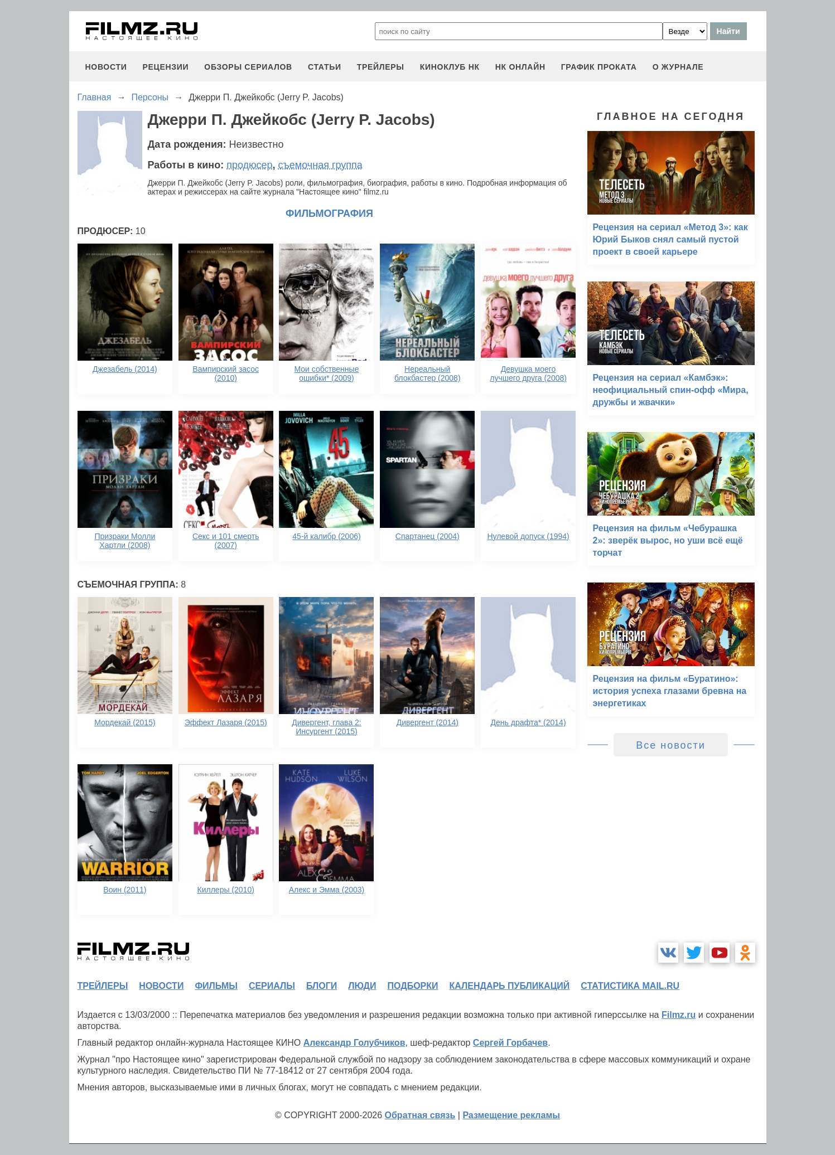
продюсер (249, 165)
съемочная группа (320, 165)
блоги (321, 986)
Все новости (671, 745)
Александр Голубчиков (354, 1042)
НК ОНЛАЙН (520, 66)
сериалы (272, 986)
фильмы (216, 986)
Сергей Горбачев (510, 1042)
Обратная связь (420, 1115)
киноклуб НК (450, 66)
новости (106, 66)
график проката (599, 66)
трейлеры (380, 66)
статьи (324, 66)
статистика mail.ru (630, 986)
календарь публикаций (510, 986)
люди (362, 986)
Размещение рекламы (511, 1115)
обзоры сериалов (248, 66)
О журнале (678, 66)
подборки (413, 986)
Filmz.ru (679, 1015)
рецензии (165, 66)
